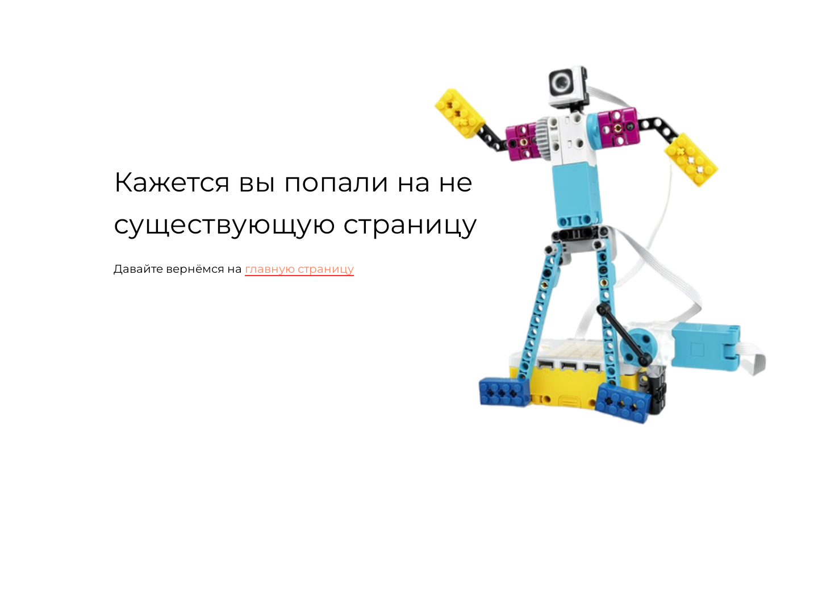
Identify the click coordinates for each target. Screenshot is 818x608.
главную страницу (299, 269)
